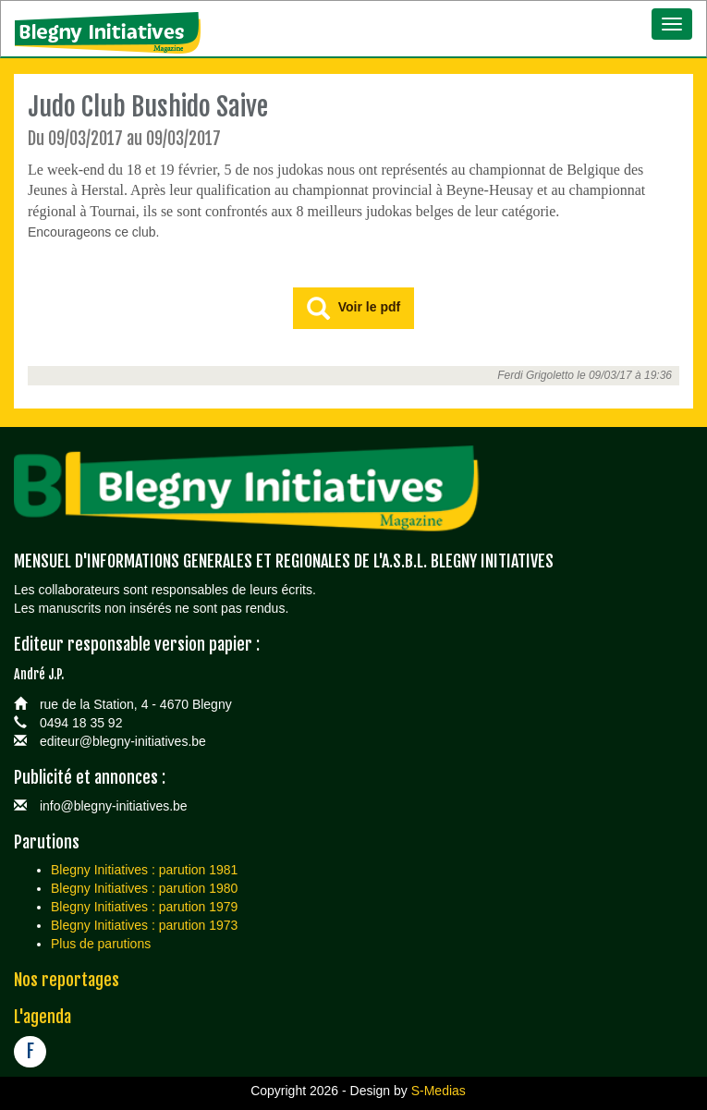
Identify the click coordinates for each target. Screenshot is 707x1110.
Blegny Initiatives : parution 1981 (144, 869)
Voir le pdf (353, 309)
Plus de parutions (101, 943)
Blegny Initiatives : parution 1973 (144, 925)
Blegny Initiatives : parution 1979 (144, 906)
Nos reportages (66, 980)
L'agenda (42, 1016)
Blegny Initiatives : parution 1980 (144, 888)
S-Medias (438, 1090)
